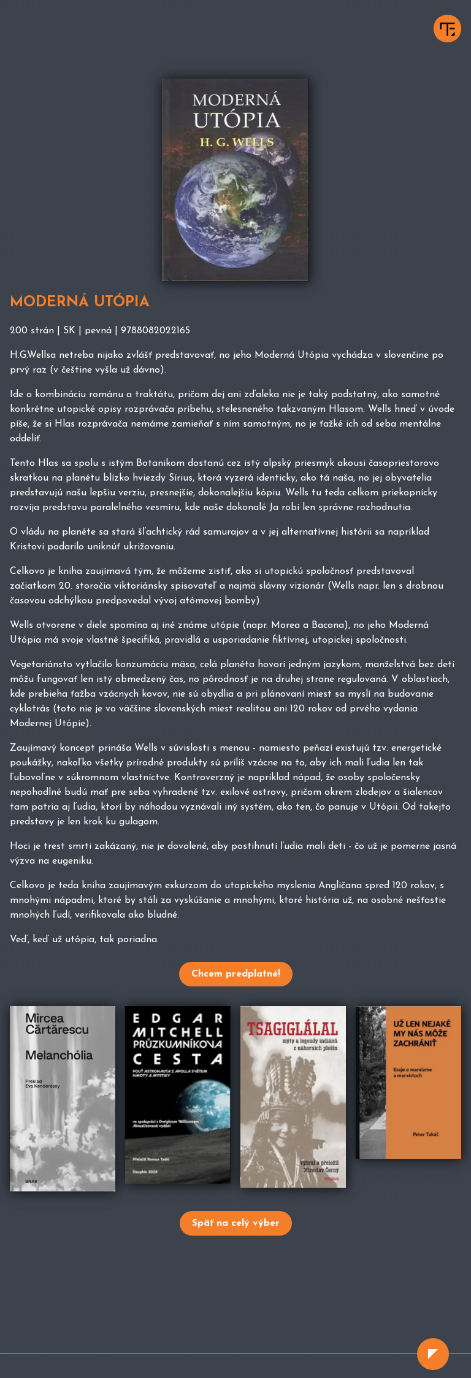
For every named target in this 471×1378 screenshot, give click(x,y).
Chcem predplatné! (235, 974)
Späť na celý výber (236, 1223)
